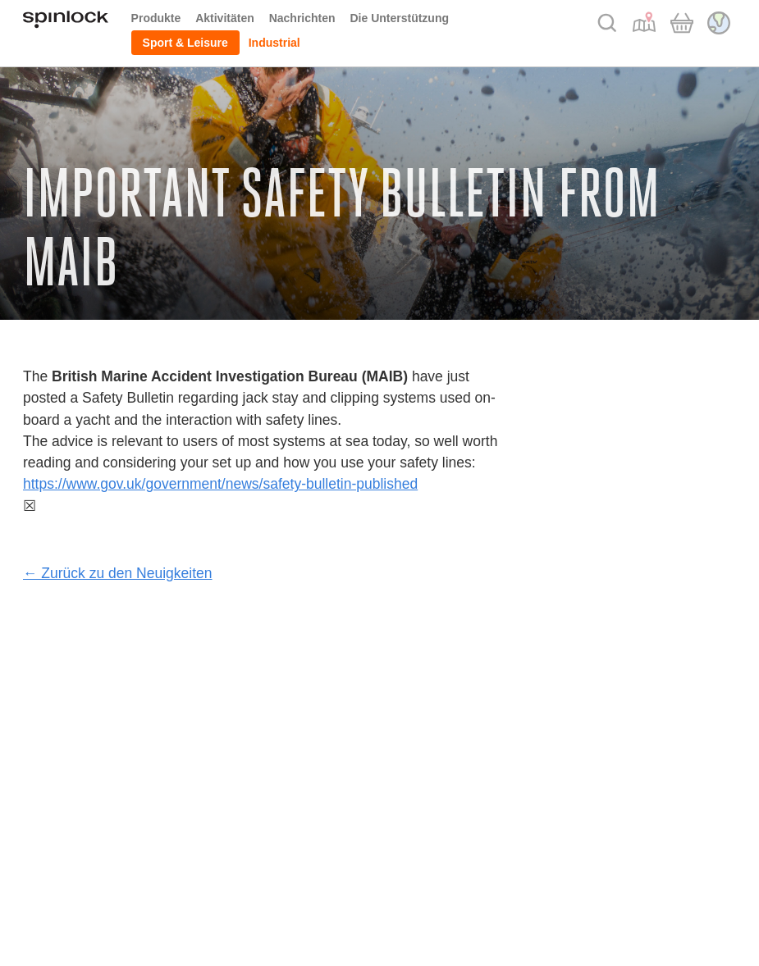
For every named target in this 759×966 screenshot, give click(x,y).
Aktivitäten (224, 18)
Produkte (156, 18)
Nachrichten (302, 18)
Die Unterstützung (399, 18)
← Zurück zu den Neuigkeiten (118, 573)
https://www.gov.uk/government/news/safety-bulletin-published (220, 484)
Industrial (274, 42)
